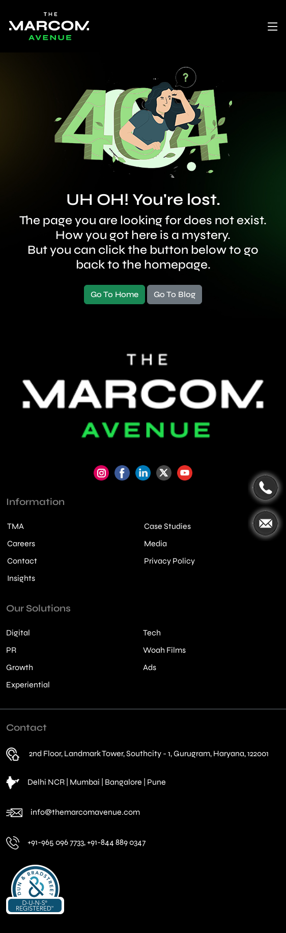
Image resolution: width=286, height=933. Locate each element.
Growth (19, 667)
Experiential (28, 685)
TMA (15, 526)
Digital (18, 633)
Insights (21, 578)
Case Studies (167, 526)
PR (11, 650)
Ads (149, 667)
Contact (22, 561)
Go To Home (114, 294)
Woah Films (164, 650)
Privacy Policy (169, 561)
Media (155, 544)
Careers (21, 544)
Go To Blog (174, 294)
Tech (152, 633)
